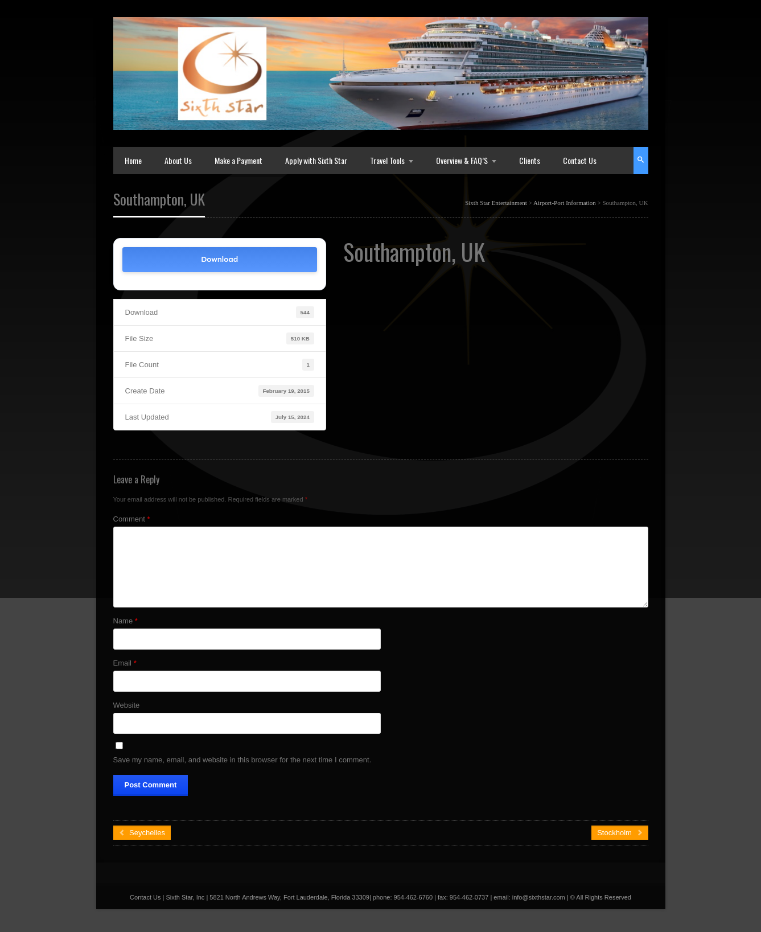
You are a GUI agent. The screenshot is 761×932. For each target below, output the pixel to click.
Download (219, 259)
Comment (131, 519)
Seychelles (142, 832)
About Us (178, 160)
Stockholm (619, 832)
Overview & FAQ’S (462, 160)
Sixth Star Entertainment (496, 202)
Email (125, 663)
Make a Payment (238, 160)
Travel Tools (387, 160)
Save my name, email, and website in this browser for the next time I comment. (242, 760)
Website (126, 705)
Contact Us (580, 160)
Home (133, 160)
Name (125, 621)
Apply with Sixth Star (316, 160)
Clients (529, 160)
